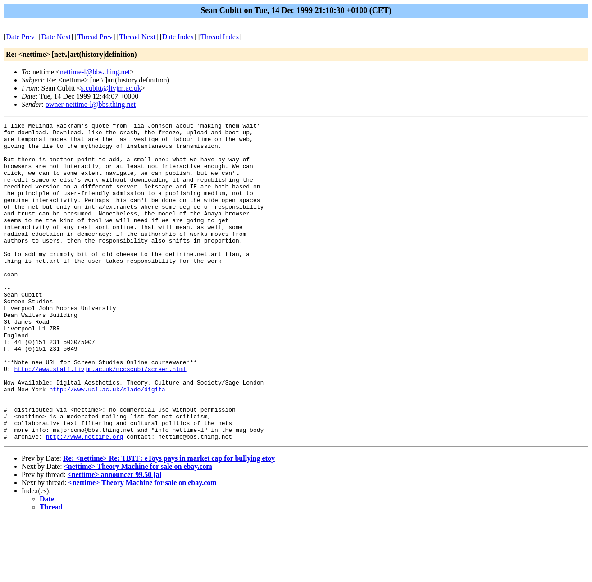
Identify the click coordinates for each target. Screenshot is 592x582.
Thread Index (219, 37)
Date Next (56, 37)
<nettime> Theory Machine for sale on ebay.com (138, 530)
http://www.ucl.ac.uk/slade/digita (107, 443)
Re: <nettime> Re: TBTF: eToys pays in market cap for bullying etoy (169, 522)
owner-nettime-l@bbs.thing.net (91, 104)
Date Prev (20, 37)
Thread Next (137, 37)
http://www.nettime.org (84, 500)
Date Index (178, 37)
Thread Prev (95, 37)
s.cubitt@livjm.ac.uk (111, 88)
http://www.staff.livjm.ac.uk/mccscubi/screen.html (100, 419)
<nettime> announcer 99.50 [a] (115, 538)
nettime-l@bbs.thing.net (95, 72)
